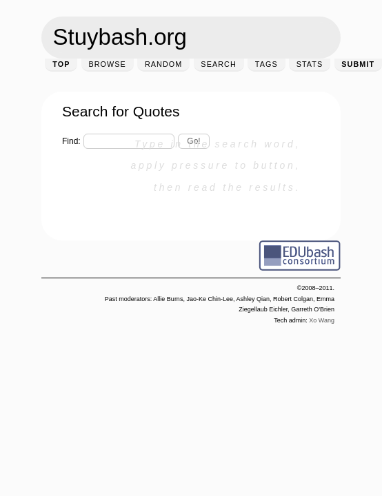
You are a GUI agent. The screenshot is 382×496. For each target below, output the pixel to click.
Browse (106, 64)
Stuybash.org (120, 37)
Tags (266, 64)
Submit (357, 64)
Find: (71, 141)
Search (218, 64)
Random (163, 64)
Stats (309, 64)
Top (61, 64)
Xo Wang (321, 320)
